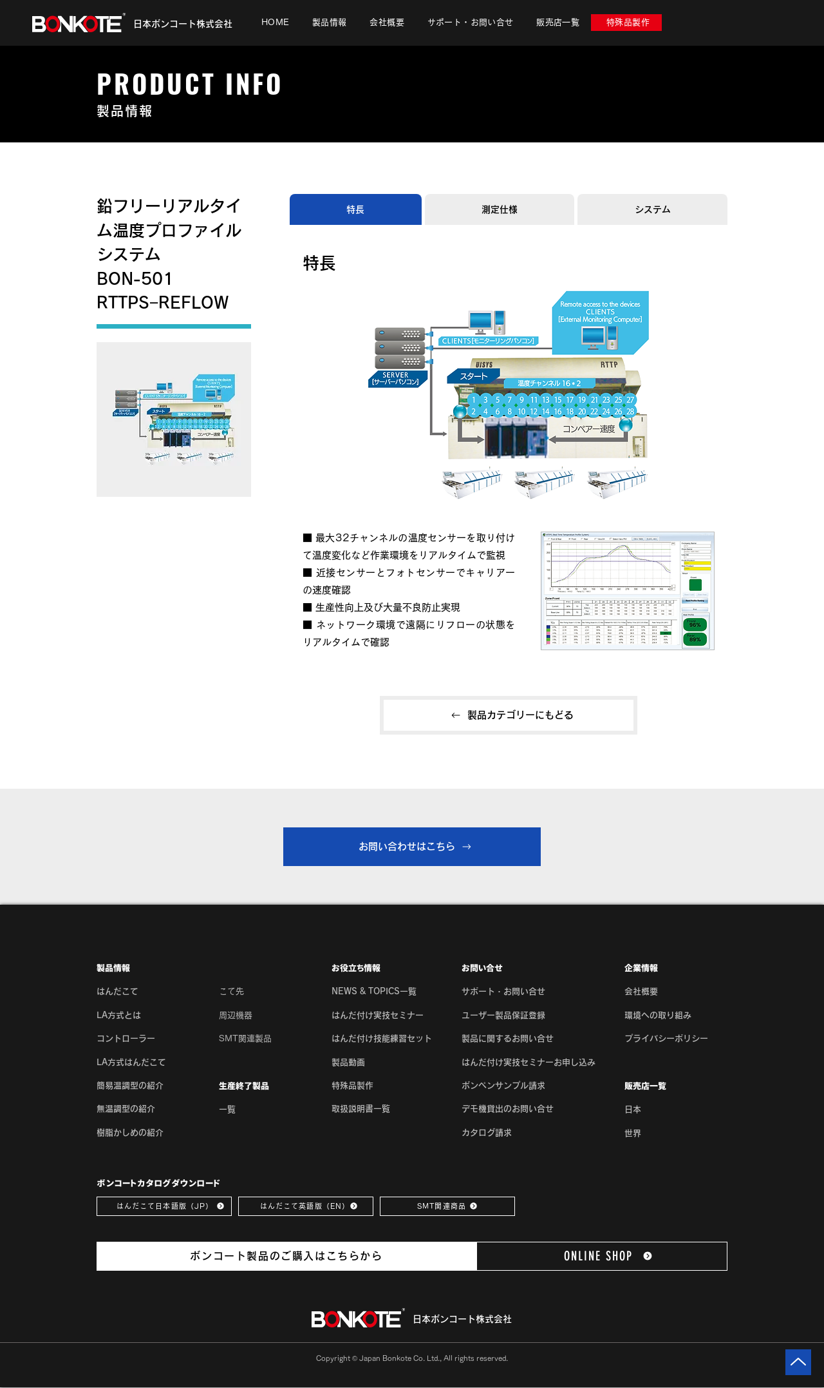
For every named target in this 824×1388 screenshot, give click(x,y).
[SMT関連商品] (447, 1206)
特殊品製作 (352, 1085)
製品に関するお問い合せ (508, 1038)
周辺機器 (235, 1015)
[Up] (798, 1362)
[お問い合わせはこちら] (412, 846)
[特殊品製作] (626, 22)
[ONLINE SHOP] (601, 1256)
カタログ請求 (487, 1132)
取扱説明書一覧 (361, 1108)
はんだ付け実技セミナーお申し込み (528, 1062)
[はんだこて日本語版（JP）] (164, 1206)
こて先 (231, 991)
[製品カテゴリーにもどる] (508, 715)
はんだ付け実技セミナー (378, 1015)
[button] (329, 22)
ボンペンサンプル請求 (503, 1085)
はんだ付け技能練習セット (382, 1038)
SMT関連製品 (245, 1038)
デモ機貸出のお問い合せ (508, 1108)
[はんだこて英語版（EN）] (305, 1206)
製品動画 (348, 1062)
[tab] (356, 209)
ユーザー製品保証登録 (503, 1015)
